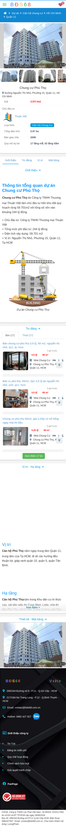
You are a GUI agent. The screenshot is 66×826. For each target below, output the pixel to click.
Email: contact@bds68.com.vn (21, 707)
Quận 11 (11, 16)
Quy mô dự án (12, 143)
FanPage (10, 783)
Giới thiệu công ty (15, 733)
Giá (6, 101)
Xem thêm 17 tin (34, 456)
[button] (61, 44)
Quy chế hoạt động (15, 756)
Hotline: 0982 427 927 (17, 716)
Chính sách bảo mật (16, 763)
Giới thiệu (10, 160)
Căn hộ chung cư (33, 13)
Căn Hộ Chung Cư (42, 125)
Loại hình (9, 125)
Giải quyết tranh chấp (17, 770)
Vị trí (40, 160)
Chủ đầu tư (8, 108)
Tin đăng (27, 160)
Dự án (15, 13)
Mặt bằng (54, 160)
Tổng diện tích (12, 131)
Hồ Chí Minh (53, 13)
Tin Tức (9, 743)
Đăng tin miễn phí (15, 750)
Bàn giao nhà (11, 137)
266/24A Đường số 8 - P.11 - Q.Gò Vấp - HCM (30, 690)
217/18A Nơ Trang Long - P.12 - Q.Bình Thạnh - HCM (30, 699)
